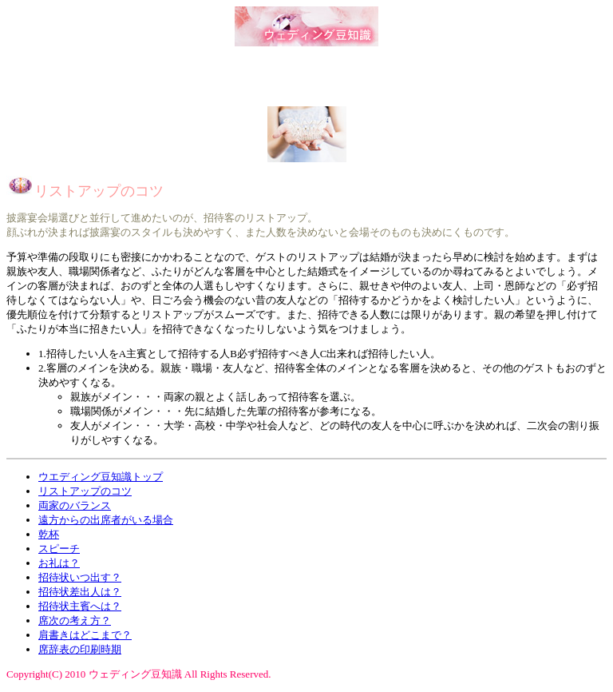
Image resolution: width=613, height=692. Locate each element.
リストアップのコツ (85, 491)
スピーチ (59, 549)
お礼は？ (59, 563)
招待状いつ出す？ (79, 577)
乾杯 (48, 534)
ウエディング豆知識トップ (100, 477)
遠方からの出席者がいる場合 (105, 520)
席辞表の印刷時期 (79, 649)
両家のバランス (74, 505)
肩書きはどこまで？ (85, 635)
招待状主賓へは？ (79, 606)
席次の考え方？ (74, 620)
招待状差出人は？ (79, 592)
